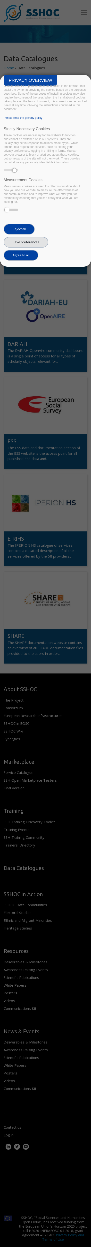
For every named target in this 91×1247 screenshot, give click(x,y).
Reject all (19, 229)
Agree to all (21, 255)
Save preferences (26, 242)
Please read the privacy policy (23, 118)
